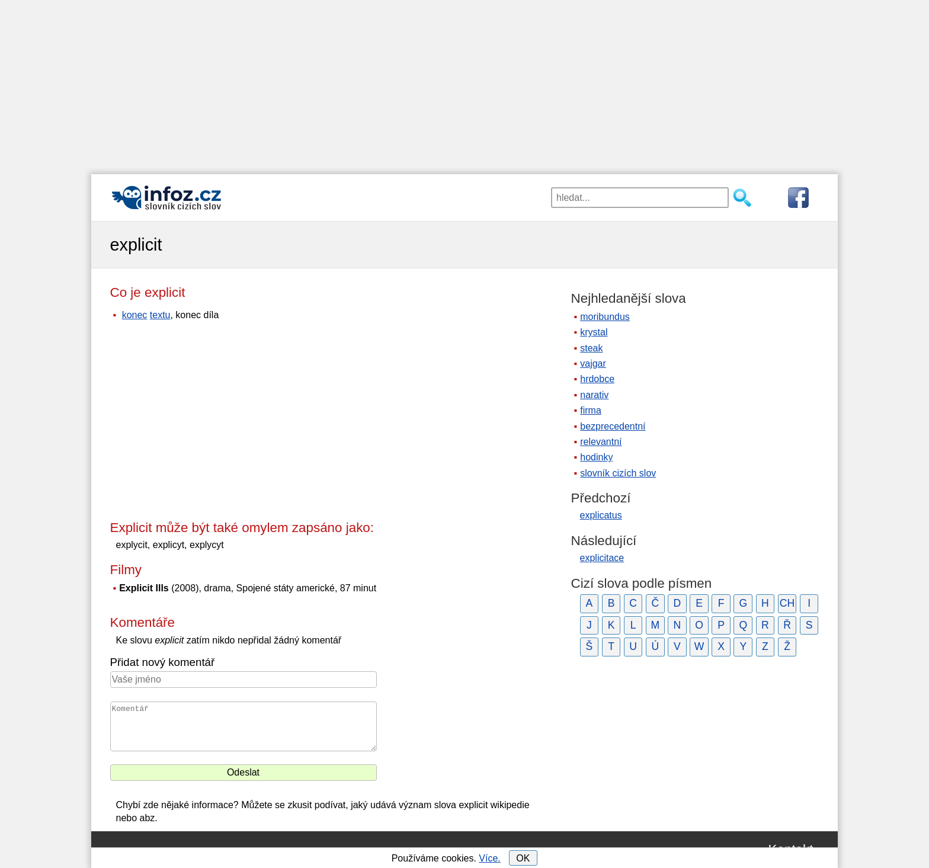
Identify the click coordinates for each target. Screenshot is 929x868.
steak (591, 348)
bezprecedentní (612, 426)
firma (590, 410)
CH (787, 603)
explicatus (601, 515)
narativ (594, 395)
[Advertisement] (464, 83)
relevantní (601, 442)
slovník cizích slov (618, 473)
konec (135, 315)
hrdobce (597, 379)
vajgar (593, 363)
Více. (489, 858)
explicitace (602, 558)
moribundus (605, 317)
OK (523, 858)
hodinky (596, 457)
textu (160, 315)
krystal (593, 332)
